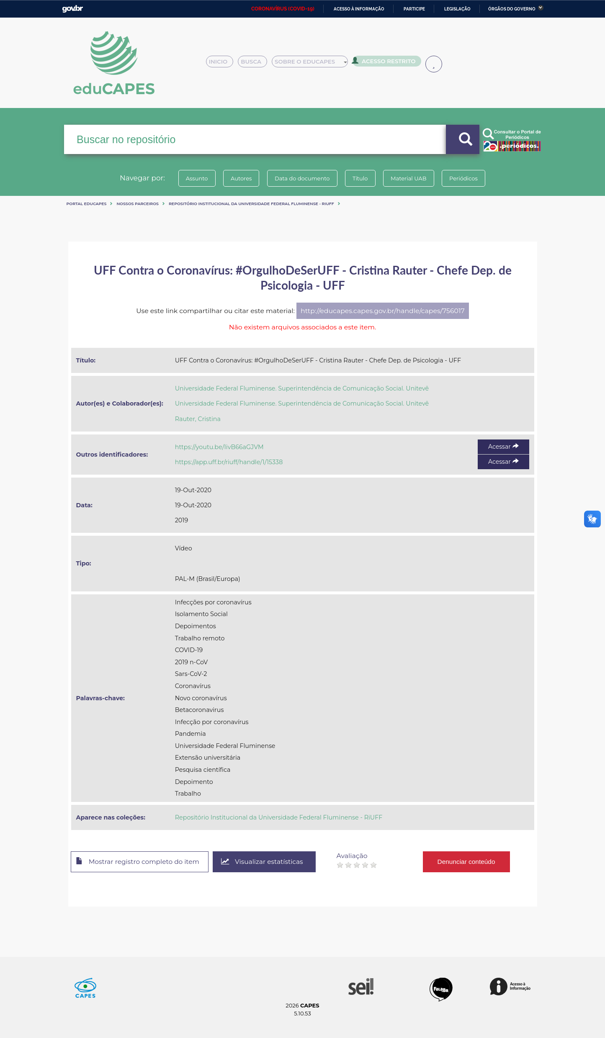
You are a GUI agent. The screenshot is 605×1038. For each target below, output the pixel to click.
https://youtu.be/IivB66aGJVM (219, 447)
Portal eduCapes (87, 203)
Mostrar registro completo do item (140, 862)
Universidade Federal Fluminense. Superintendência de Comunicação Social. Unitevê (302, 388)
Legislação (457, 9)
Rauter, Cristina (198, 419)
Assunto (191, 178)
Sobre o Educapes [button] (313, 64)
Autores (237, 178)
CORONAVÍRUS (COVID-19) (282, 9)
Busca (255, 64)
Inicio (222, 64)
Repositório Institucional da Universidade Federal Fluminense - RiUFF (251, 203)
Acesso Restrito (386, 62)
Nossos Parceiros (137, 203)
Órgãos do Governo (511, 9)
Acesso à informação (359, 9)
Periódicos (470, 178)
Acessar (503, 446)
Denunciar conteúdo (473, 861)
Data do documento (301, 178)
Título (361, 178)
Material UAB (412, 178)
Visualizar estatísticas (268, 862)
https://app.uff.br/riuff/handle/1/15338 (229, 462)
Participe (414, 9)
